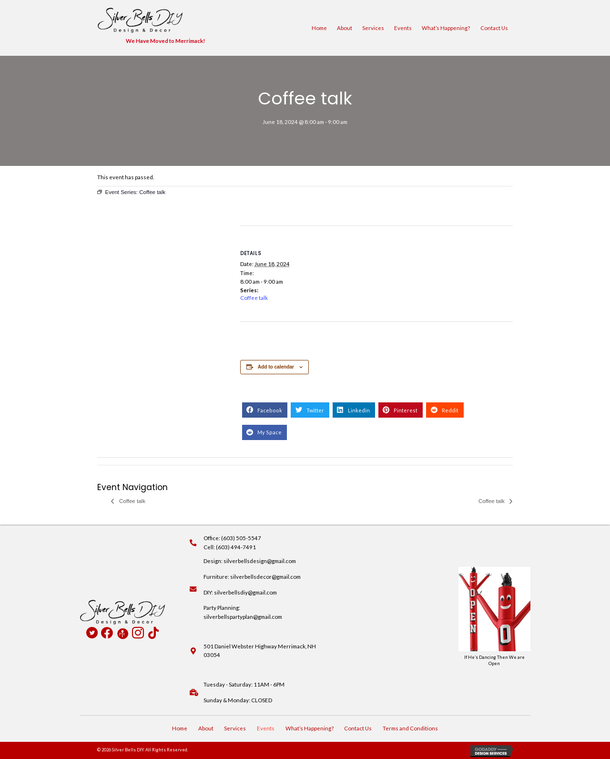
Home (319, 28)
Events (403, 28)
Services (373, 28)
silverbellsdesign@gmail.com (260, 561)
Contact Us (494, 28)
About (344, 28)
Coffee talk (254, 298)
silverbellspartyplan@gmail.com (242, 617)
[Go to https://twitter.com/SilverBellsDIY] (92, 633)
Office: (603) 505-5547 (232, 538)
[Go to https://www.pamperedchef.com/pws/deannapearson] (123, 633)
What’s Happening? (446, 28)
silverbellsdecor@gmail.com (265, 577)
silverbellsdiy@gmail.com (245, 592)
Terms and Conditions (410, 728)
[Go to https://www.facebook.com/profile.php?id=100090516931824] (107, 633)
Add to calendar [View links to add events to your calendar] (276, 366)
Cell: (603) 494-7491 (229, 547)
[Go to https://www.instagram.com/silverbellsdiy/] (138, 633)
